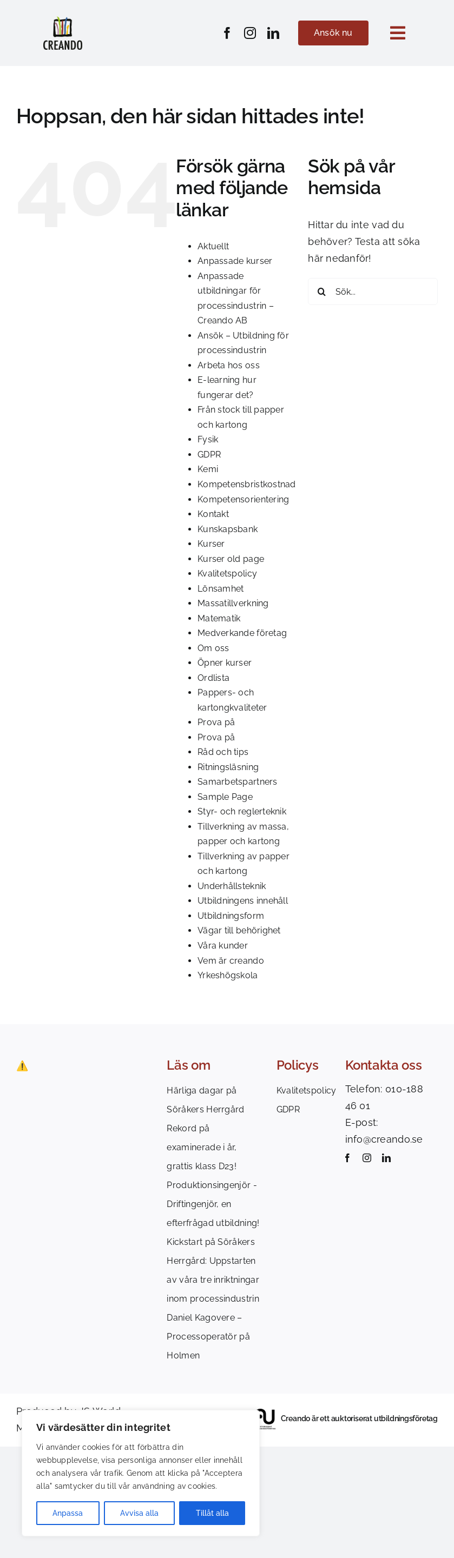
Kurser (211, 544)
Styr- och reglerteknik (242, 811)
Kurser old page (231, 559)
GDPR (209, 454)
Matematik (219, 618)
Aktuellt (213, 246)
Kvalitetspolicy (227, 573)
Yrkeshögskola (228, 975)
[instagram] (250, 33)
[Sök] (321, 291)
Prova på (216, 722)
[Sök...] (373, 291)
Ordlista (213, 678)
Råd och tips (223, 752)
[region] (141, 1473)
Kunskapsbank (228, 529)
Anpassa (67, 1513)
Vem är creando (231, 961)
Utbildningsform (231, 916)
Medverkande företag (242, 633)
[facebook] (227, 33)
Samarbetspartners (238, 782)
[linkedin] (273, 33)
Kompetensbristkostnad (247, 484)
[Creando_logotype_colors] (62, 20)
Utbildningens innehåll (243, 901)
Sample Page (225, 797)
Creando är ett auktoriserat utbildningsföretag (359, 1418)
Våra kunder (223, 945)
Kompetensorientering (243, 499)
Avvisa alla (139, 1513)
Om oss (213, 648)
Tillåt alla (212, 1513)
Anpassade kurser (235, 261)
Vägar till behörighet (239, 930)
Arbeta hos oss (229, 365)
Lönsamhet (221, 589)
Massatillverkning (233, 603)
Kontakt (213, 514)
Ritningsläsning (228, 767)
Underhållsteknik (232, 886)
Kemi (208, 469)
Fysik (208, 439)
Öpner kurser (225, 663)
